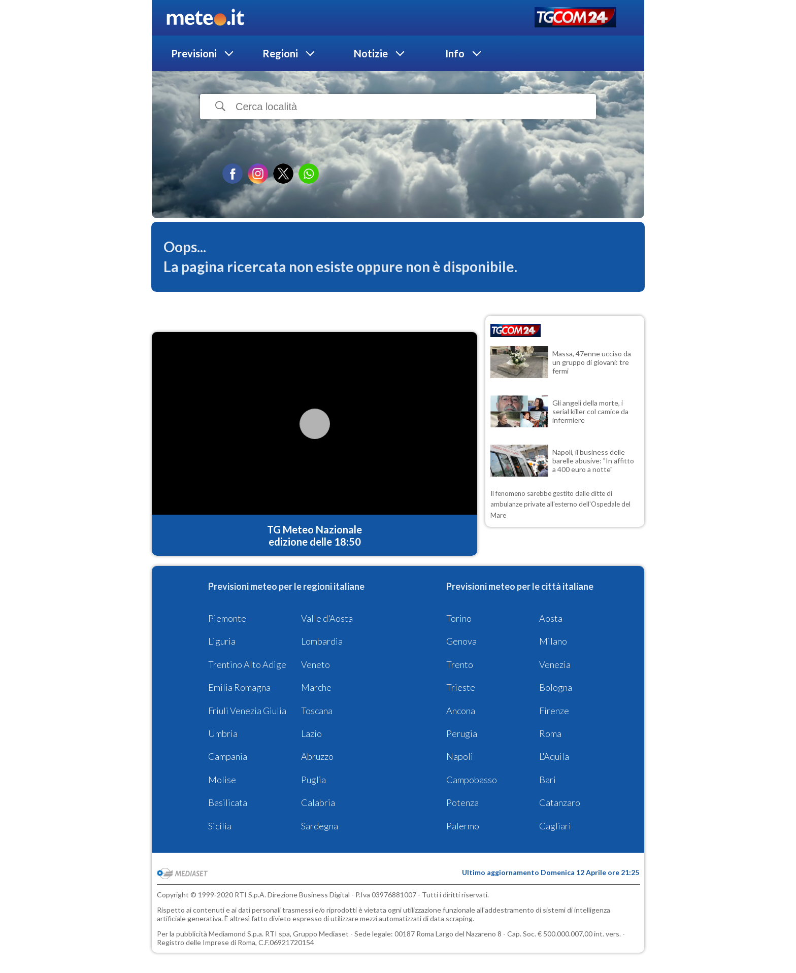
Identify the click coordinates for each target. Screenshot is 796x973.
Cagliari (555, 825)
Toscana (317, 710)
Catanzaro (559, 802)
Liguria (222, 641)
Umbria (223, 733)
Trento (459, 664)
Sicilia (219, 825)
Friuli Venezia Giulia (247, 710)
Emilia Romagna (239, 687)
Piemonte (227, 618)
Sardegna (319, 825)
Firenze (554, 710)
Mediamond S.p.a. (236, 933)
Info (455, 53)
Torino (459, 618)
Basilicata (227, 802)
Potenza (462, 802)
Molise (222, 779)
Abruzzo (317, 756)
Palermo (462, 825)
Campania (227, 756)
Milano (553, 641)
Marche (316, 687)
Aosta (550, 618)
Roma (550, 733)
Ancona (460, 710)
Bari (547, 779)
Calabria (318, 802)
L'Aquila (554, 756)
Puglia (313, 779)
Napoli (459, 756)
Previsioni (194, 53)
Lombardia (322, 641)
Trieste (460, 687)
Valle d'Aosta (327, 618)
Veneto (315, 664)
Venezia (555, 664)
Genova (461, 641)
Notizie (371, 53)
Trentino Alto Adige (247, 664)
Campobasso (471, 779)
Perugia (461, 733)
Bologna (555, 687)
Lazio (311, 733)
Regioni (280, 53)
